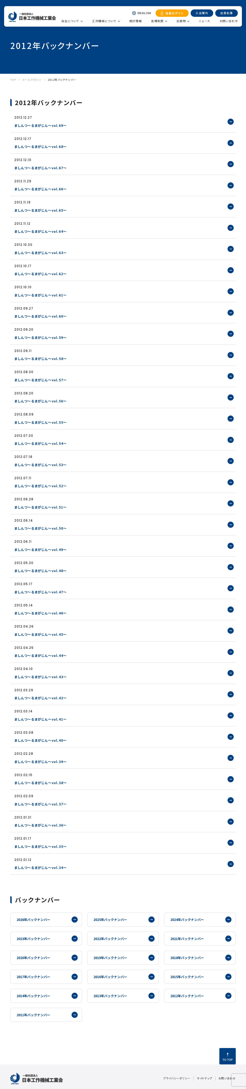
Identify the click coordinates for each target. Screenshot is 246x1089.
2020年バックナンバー (33, 957)
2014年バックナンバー (33, 995)
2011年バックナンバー (33, 1014)
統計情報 (135, 21)
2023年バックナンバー (33, 938)
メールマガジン (32, 80)
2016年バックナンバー (110, 976)
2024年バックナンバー (187, 919)
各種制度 (157, 21)
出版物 (181, 21)
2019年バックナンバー (110, 957)
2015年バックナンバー (187, 976)
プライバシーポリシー (176, 1078)
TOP (13, 80)
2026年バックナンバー (33, 919)
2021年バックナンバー (187, 938)
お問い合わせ (229, 21)
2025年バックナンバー (110, 919)
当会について (70, 21)
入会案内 (202, 13)
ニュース (204, 21)
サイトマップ (204, 1078)
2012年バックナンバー (62, 80)
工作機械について (104, 21)
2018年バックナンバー (187, 957)
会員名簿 (226, 13)
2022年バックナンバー (110, 938)
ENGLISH (144, 13)
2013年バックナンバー (110, 995)
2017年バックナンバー (33, 976)
